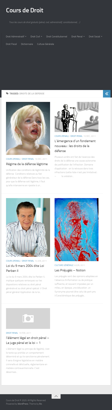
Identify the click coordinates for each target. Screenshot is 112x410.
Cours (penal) (13, 159)
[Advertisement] (56, 69)
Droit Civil (35, 36)
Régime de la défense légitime (27, 164)
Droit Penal (77, 36)
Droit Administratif (15, 36)
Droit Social (94, 36)
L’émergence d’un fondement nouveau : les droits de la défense (75, 146)
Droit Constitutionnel (56, 36)
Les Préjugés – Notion (70, 270)
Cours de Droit (24, 10)
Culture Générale (45, 44)
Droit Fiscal (11, 44)
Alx (40, 403)
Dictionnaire (27, 44)
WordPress (23, 403)
